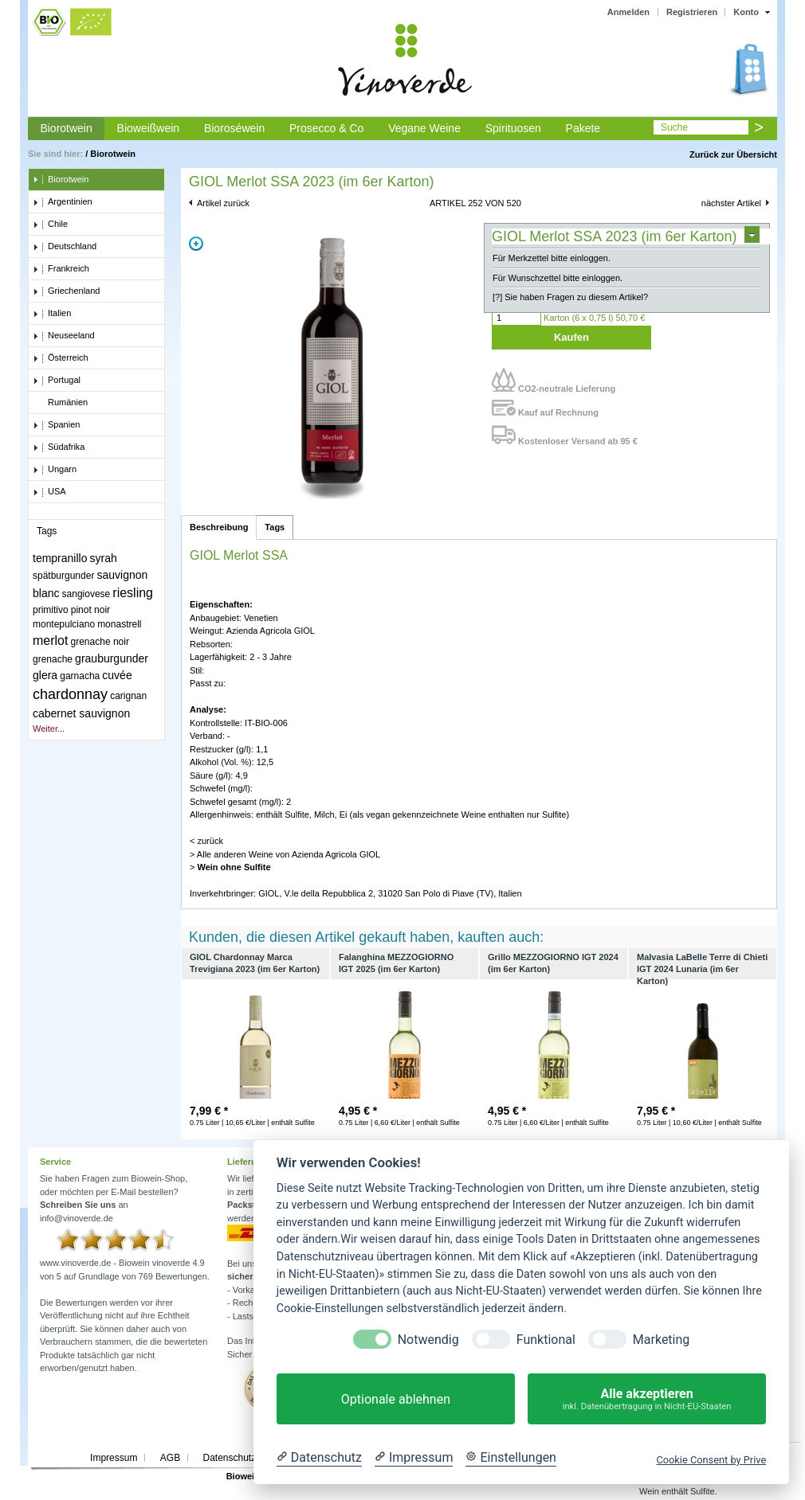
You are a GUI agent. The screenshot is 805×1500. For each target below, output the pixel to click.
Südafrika (58, 447)
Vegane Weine (424, 128)
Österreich (60, 358)
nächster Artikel (731, 203)
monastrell (119, 624)
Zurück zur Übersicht (733, 154)
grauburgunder (111, 658)
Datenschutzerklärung (249, 1457)
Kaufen (571, 337)
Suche (674, 127)
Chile (50, 224)
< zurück (206, 841)
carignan (128, 695)
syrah (103, 558)
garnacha (80, 676)
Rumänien (60, 402)
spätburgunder (63, 575)
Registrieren (691, 12)
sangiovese (86, 594)
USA (49, 492)
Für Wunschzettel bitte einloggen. (557, 278)
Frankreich (61, 269)
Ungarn (55, 469)
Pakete (583, 128)
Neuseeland (64, 336)
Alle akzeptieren (646, 1399)
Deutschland (64, 246)
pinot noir (90, 609)
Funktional (545, 1339)
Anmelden (628, 12)
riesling (132, 593)
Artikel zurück (223, 203)
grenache (53, 659)
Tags (275, 527)
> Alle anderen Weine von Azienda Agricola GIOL (285, 854)
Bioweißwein (148, 128)
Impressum (113, 1457)
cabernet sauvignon (81, 713)
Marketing (661, 1339)
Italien (52, 313)
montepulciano (64, 624)
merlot (50, 640)
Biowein (243, 1476)
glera (45, 675)
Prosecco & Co (326, 128)
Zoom (196, 243)
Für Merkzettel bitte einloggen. (552, 258)
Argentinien (62, 202)
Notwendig (428, 1339)
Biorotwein (66, 128)
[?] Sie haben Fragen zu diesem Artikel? (570, 297)
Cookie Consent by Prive (711, 1460)
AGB (170, 1457)
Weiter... (49, 728)
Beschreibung (219, 527)
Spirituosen (513, 128)
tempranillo (60, 558)
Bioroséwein (234, 128)
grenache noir (100, 641)
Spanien (56, 425)
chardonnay (70, 694)
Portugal (56, 380)
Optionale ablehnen (395, 1399)
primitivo (51, 609)
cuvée (117, 675)
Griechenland (66, 291)
